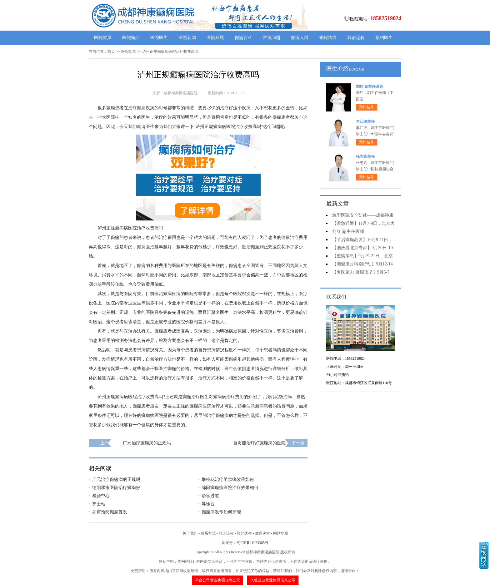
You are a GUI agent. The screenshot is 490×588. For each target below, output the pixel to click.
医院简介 (131, 37)
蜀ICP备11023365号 (252, 543)
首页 (111, 51)
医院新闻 (187, 37)
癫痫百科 (243, 37)
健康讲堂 (262, 533)
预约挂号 (366, 107)
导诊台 (208, 504)
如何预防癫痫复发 (109, 512)
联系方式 (208, 533)
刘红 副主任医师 (369, 86)
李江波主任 (365, 121)
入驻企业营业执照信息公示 (272, 580)
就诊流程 (356, 37)
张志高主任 (365, 156)
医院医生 (159, 37)
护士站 (98, 504)
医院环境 (215, 37)
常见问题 (271, 37)
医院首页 (103, 37)
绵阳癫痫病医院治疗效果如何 (230, 487)
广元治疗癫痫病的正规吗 (147, 443)
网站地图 (280, 533)
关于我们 (190, 533)
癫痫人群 (299, 37)
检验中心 (101, 495)
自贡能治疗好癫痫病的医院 (259, 443)
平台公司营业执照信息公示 (217, 580)
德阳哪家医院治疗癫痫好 (116, 487)
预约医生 (384, 37)
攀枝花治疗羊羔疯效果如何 (228, 479)
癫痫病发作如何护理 (221, 512)
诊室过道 (210, 495)
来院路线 (328, 37)
